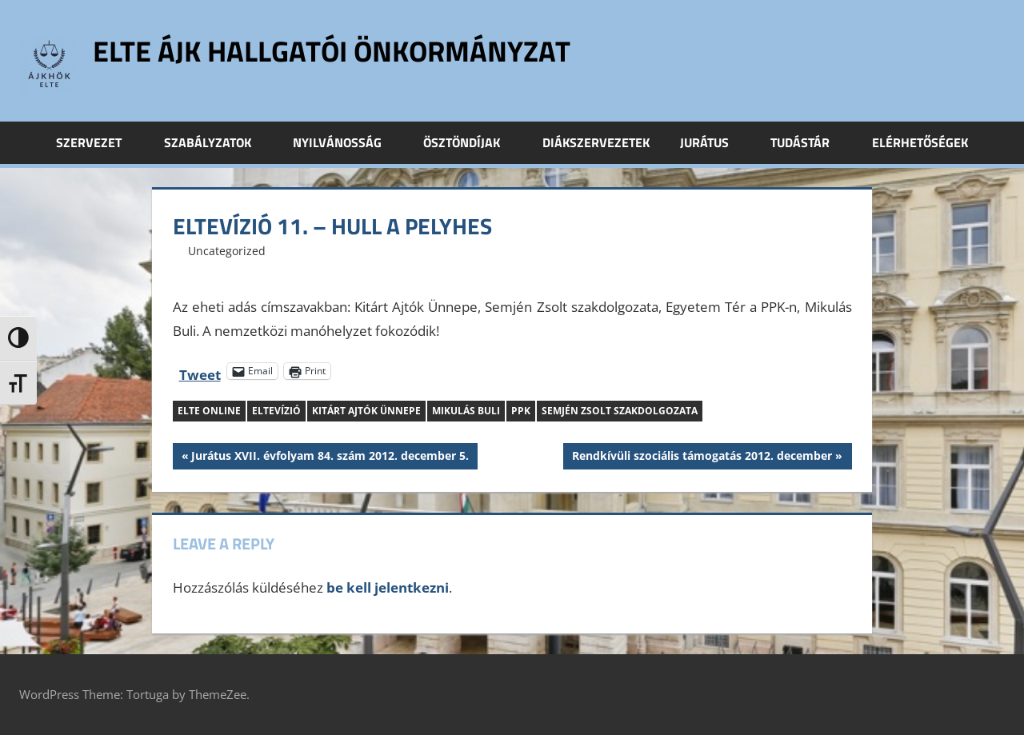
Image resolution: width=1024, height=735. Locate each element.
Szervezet (97, 142)
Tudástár (808, 142)
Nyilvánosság (346, 142)
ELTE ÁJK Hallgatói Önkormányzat (331, 51)
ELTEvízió (276, 410)
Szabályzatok (216, 142)
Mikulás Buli (466, 410)
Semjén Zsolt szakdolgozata (620, 410)
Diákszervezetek (596, 142)
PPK (520, 410)
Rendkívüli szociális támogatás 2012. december (701, 457)
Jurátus (713, 142)
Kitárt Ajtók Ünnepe (366, 410)
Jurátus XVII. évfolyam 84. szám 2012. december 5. (329, 457)
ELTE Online (209, 410)
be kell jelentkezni (387, 587)
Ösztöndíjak (470, 142)
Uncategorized (227, 250)
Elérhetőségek (920, 142)
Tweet (200, 371)
